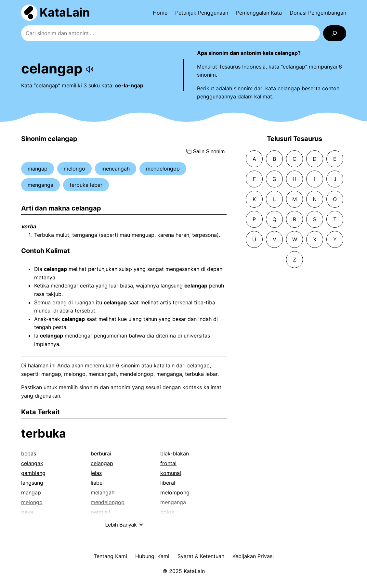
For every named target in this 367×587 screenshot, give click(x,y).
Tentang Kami (110, 556)
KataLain (65, 12)
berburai (101, 453)
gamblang (33, 473)
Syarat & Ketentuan (200, 556)
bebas (28, 453)
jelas (96, 473)
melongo (74, 168)
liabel (97, 482)
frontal (168, 463)
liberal (167, 482)
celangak (32, 463)
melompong (175, 492)
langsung (32, 482)
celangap (102, 463)
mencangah (115, 168)
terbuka (43, 433)
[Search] (334, 33)
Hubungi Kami (152, 556)
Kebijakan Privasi (253, 556)
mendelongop (163, 168)
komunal (170, 473)
